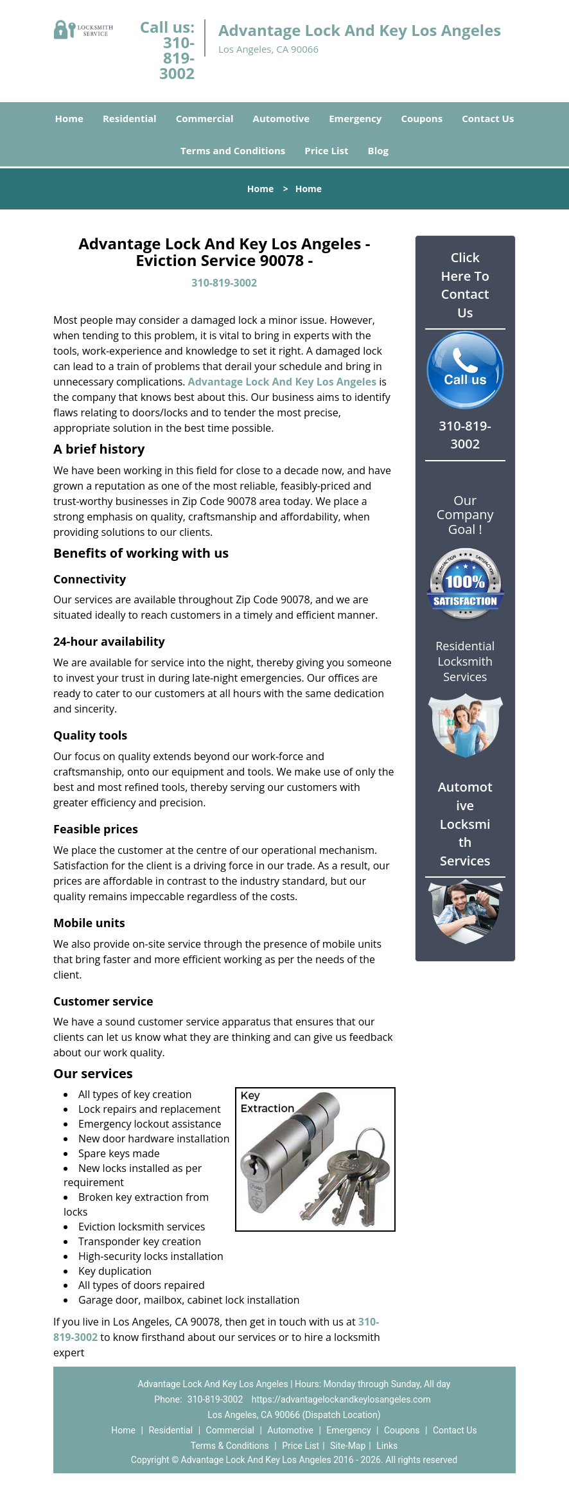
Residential (130, 118)
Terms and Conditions (232, 150)
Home (69, 118)
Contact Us (488, 118)
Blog (378, 150)
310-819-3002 (177, 57)
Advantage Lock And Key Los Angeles (282, 382)
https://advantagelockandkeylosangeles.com (341, 1399)
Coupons (421, 118)
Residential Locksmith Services (465, 661)
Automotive (281, 118)
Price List (326, 150)
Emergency (355, 118)
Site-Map (347, 1446)
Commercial (205, 118)
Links (387, 1446)
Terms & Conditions (230, 1446)
